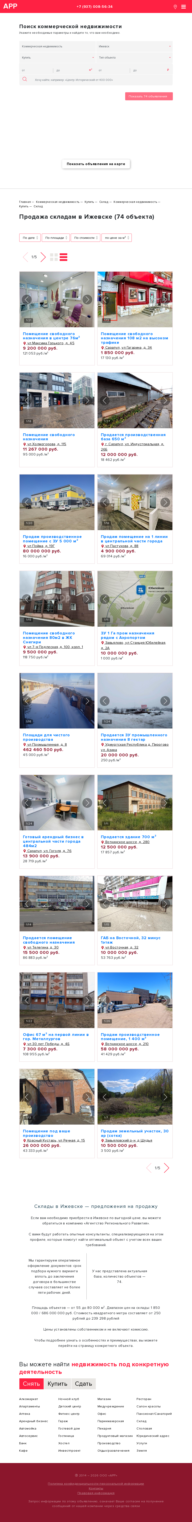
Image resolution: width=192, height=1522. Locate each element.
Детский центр (69, 1406)
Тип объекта (107, 57)
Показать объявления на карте (96, 164)
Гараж (63, 1421)
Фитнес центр (69, 1414)
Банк (23, 1443)
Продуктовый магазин (115, 1436)
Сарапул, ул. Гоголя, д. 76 (47, 851)
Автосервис (28, 1436)
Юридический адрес (153, 1436)
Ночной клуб (68, 1399)
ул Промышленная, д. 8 (45, 744)
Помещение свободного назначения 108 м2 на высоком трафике (134, 338)
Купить (26, 57)
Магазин (104, 1399)
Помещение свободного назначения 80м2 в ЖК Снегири (49, 637)
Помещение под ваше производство (46, 1133)
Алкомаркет (28, 1399)
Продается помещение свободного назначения (49, 940)
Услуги (142, 1443)
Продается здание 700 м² (128, 836)
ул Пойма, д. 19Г (39, 546)
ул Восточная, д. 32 (120, 947)
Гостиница (66, 1436)
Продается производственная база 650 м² (133, 437)
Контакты (96, 1488)
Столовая (144, 1428)
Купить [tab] (57, 1384)
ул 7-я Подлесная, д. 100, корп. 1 (53, 647)
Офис (102, 1414)
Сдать (83, 1384)
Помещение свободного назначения (49, 437)
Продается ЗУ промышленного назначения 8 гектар (134, 737)
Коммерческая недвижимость (42, 46)
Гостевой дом (69, 1428)
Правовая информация (96, 1493)
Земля (142, 1451)
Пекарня (104, 1428)
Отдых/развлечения (114, 1451)
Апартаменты (29, 1406)
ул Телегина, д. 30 (41, 947)
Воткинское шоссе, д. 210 (125, 1044)
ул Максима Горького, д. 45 (48, 343)
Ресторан (144, 1399)
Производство (109, 1443)
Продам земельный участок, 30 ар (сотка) (135, 1133)
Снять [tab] (31, 1384)
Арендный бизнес (33, 1421)
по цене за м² (115, 238)
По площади (54, 238)
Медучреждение (111, 1406)
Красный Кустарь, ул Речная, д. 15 (54, 1140)
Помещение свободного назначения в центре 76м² (51, 336)
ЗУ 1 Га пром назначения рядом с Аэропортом (127, 635)
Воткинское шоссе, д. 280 (125, 842)
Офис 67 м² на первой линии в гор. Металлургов (56, 1036)
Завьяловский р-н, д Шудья (126, 1140)
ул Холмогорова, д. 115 (44, 444)
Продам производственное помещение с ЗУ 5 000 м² (52, 539)
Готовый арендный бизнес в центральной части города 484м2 (53, 841)
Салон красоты (149, 1406)
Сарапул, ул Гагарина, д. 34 (126, 347)
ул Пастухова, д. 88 (120, 546)
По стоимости (84, 238)
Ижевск (104, 46)
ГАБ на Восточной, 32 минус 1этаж (131, 940)
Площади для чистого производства (46, 737)
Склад (141, 1421)
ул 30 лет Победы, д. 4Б (46, 1044)
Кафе (23, 1451)
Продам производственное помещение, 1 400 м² (130, 1036)
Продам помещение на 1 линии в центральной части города (134, 539)
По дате (29, 238)
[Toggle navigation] (183, 6)
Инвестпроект (69, 1451)
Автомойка (27, 1428)
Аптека (24, 1414)
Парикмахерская (111, 1421)
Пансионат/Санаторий (154, 1414)
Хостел (64, 1443)
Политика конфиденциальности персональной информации (96, 1484)
